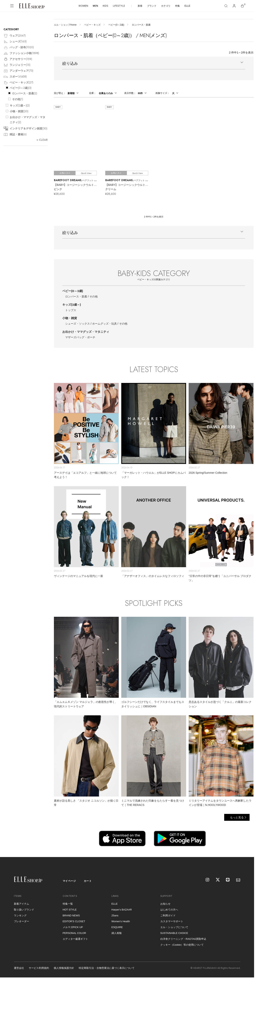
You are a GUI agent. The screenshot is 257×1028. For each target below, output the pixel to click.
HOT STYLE (70, 909)
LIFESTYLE (119, 5)
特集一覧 (68, 904)
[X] (218, 880)
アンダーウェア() (18, 71)
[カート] (242, 6)
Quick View (86, 173)
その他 (93, 296)
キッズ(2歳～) (71, 305)
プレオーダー (21, 921)
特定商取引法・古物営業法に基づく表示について (107, 968)
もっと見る (237, 817)
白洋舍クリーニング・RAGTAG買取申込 (183, 939)
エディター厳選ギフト (75, 939)
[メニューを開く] (12, 5)
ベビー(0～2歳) (116, 24)
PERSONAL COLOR (74, 933)
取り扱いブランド (24, 909)
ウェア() (15, 36)
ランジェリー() (17, 65)
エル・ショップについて (174, 927)
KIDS (105, 5)
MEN (95, 5)
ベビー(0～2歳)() (20, 88)
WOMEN (83, 5)
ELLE (187, 5)
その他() (17, 99)
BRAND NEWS (71, 915)
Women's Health (121, 921)
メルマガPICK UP (73, 927)
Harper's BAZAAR (122, 909)
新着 (140, 5)
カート (88, 881)
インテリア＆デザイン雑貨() (25, 128)
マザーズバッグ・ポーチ (80, 337)
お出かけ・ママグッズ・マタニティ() (27, 119)
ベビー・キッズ (92, 24)
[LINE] (228, 880)
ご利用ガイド (168, 915)
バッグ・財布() (19, 47)
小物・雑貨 (69, 318)
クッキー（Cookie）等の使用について (182, 944)
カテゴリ (165, 5)
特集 (177, 5)
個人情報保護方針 (64, 968)
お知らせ (165, 904)
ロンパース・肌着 (76, 296)
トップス (70, 310)
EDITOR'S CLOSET (74, 921)
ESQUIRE (117, 927)
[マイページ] (234, 6)
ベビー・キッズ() (18, 82)
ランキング (20, 915)
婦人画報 (117, 933)
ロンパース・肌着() (24, 93)
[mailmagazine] (238, 880)
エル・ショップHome (65, 24)
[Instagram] (208, 880)
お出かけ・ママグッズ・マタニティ (85, 332)
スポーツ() (15, 77)
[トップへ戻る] (246, 849)
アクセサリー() (18, 59)
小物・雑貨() (19, 111)
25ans (115, 915)
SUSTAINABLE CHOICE (174, 933)
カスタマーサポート (171, 921)
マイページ (69, 881)
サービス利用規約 (39, 968)
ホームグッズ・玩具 (104, 323)
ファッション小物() (21, 53)
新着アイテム (21, 904)
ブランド (151, 5)
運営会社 (19, 968)
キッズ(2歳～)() (20, 105)
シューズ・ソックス (77, 323)
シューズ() (15, 41)
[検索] (226, 6)
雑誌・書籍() (15, 134)
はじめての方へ (169, 909)
